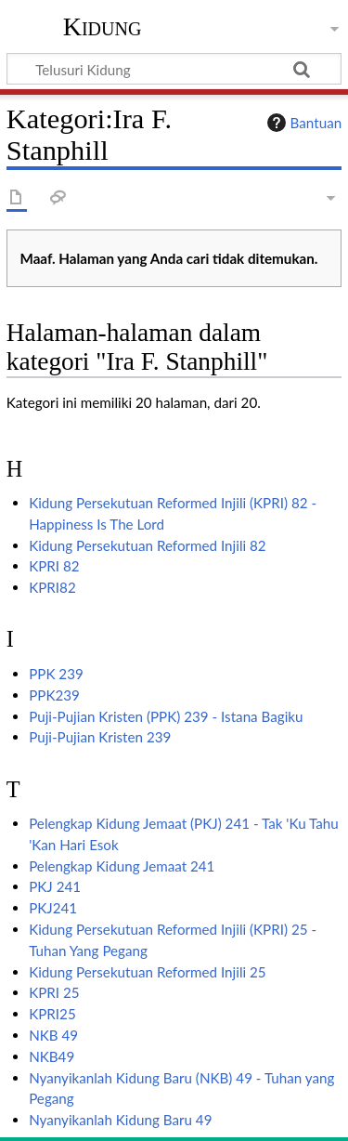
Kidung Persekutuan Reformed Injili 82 (147, 545)
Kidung (102, 27)
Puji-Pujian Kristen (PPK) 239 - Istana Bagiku (166, 716)
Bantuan (302, 122)
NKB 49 (53, 1035)
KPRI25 (52, 1013)
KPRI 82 (54, 565)
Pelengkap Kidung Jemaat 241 (121, 866)
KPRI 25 (54, 992)
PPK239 (54, 695)
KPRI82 (52, 587)
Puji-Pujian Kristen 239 (100, 736)
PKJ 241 (55, 886)
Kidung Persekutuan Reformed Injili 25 (147, 972)
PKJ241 (53, 907)
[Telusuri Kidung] (174, 69)
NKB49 (51, 1056)
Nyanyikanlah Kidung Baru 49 (120, 1119)
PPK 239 (56, 673)
